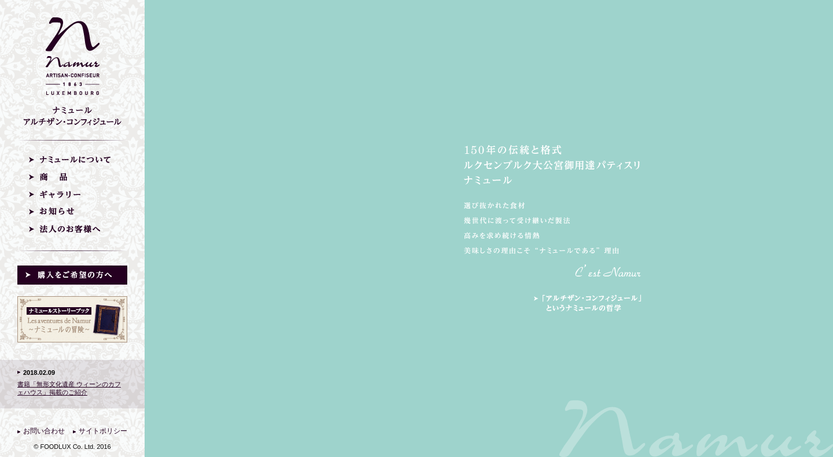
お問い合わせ (44, 431)
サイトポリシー (103, 431)
